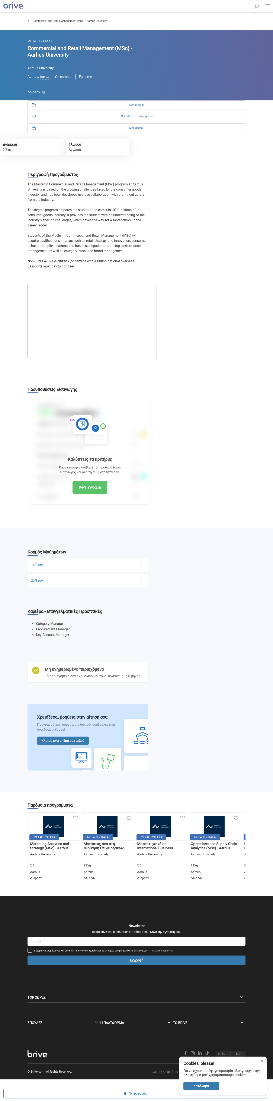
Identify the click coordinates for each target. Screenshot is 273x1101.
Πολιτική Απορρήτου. (222, 120)
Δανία (44, 77)
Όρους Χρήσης (194, 120)
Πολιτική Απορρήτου (190, 899)
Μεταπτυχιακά (37, 24)
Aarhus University (41, 68)
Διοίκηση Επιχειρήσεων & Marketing (76, 24)
